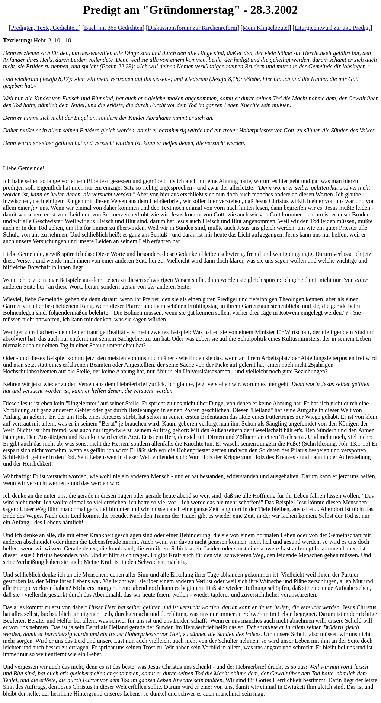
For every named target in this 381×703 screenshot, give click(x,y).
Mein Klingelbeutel (266, 28)
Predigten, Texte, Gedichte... (45, 28)
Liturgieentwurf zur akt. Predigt (332, 28)
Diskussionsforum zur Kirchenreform (192, 28)
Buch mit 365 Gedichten (113, 28)
